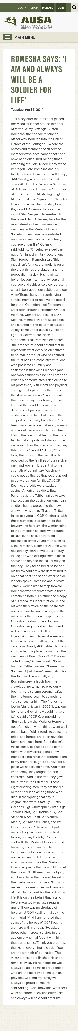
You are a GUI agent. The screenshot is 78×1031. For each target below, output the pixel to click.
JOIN (61, 7)
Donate (47, 7)
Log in (22, 7)
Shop (34, 7)
